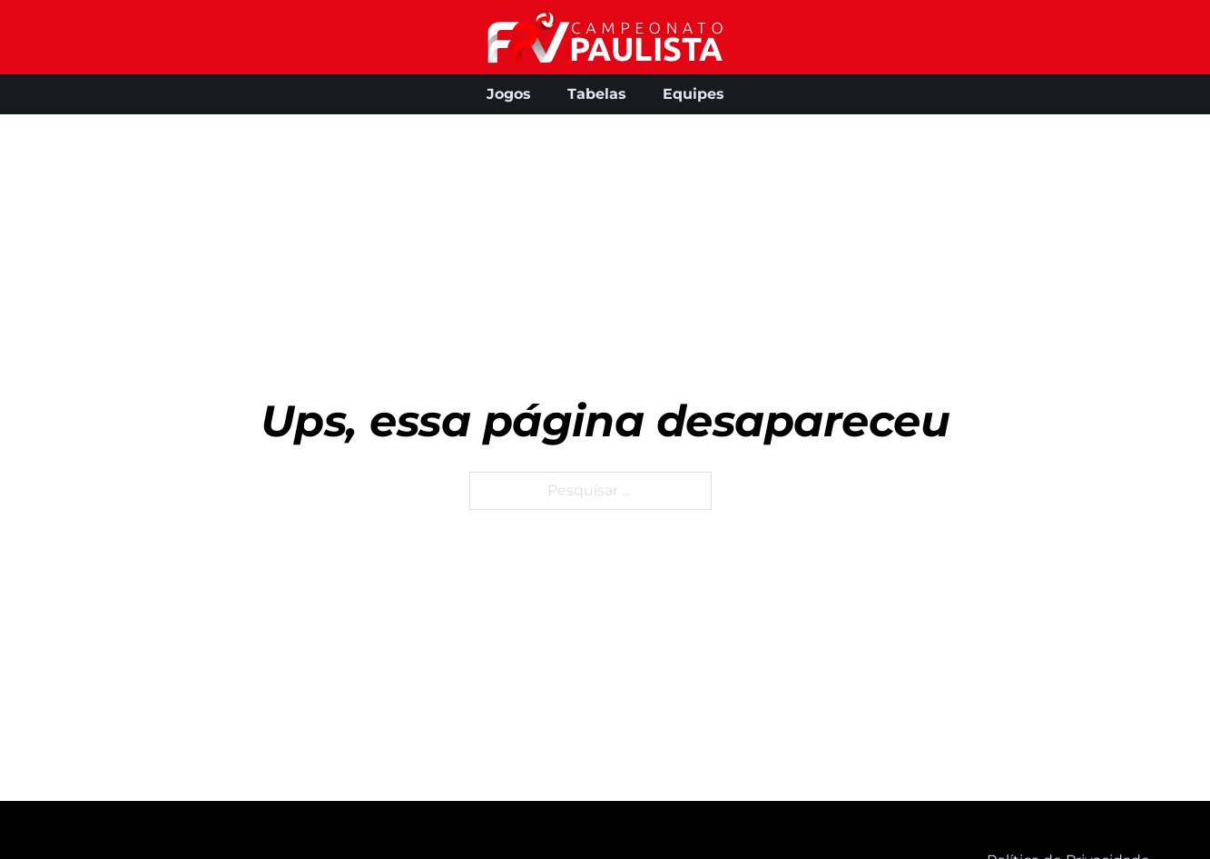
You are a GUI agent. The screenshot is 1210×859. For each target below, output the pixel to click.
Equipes (693, 93)
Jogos (509, 93)
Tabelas (596, 93)
